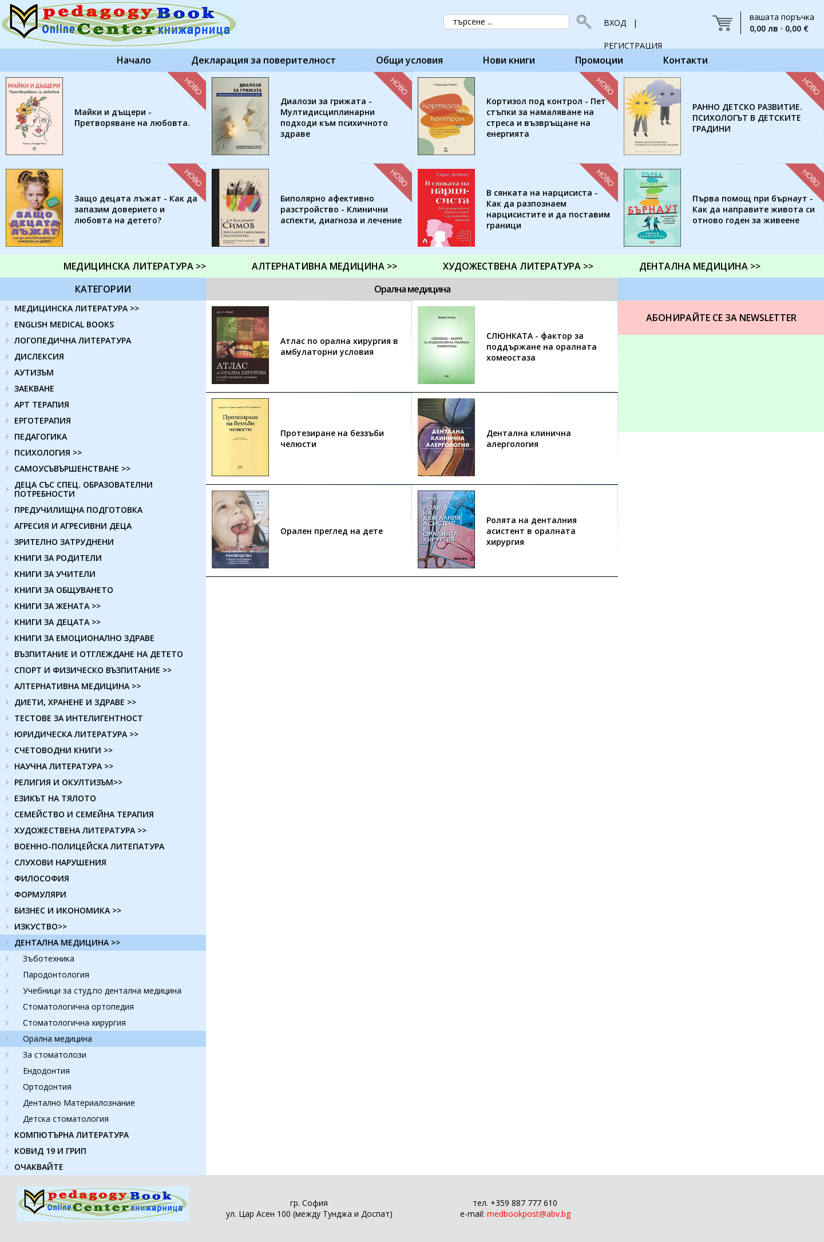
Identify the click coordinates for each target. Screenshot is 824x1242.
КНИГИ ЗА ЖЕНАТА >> (57, 605)
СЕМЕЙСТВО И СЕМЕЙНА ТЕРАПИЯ (84, 814)
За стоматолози (54, 1054)
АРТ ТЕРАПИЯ (41, 404)
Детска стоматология (66, 1118)
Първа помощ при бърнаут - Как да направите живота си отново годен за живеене (753, 209)
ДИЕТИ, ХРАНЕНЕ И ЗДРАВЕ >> (75, 702)
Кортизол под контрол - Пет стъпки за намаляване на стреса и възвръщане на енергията (546, 117)
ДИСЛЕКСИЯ (39, 356)
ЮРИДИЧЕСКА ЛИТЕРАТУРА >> (76, 734)
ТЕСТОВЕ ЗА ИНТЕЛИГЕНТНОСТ (78, 718)
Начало (134, 60)
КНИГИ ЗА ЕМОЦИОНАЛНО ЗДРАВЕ (84, 637)
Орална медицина (57, 1038)
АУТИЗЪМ (34, 372)
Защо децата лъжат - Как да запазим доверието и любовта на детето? (135, 209)
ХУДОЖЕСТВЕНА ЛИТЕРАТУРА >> (518, 266)
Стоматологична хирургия (74, 1022)
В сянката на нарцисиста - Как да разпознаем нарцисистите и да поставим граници (548, 209)
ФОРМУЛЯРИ (40, 894)
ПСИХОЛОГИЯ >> (48, 452)
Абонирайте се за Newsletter (721, 317)
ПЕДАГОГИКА (40, 436)
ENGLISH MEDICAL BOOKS (64, 324)
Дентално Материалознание (79, 1102)
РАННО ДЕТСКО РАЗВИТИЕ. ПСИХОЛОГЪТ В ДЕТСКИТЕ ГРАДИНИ (747, 117)
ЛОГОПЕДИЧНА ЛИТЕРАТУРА (72, 340)
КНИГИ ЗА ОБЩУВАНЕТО (63, 589)
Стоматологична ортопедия (78, 1006)
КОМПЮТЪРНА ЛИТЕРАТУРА (71, 1134)
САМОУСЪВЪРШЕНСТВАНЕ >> (72, 468)
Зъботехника (48, 958)
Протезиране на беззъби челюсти (332, 438)
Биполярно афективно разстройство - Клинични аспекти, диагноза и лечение (341, 209)
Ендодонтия (46, 1070)
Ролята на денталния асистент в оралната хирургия (531, 531)
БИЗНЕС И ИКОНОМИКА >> (67, 910)
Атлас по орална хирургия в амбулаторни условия (339, 346)
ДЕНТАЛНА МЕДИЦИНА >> (699, 266)
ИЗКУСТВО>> (40, 926)
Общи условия (409, 60)
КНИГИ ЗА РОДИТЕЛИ (58, 557)
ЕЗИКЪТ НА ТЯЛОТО (55, 798)
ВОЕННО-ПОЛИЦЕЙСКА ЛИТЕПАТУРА (89, 846)
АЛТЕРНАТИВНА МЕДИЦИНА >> (324, 266)
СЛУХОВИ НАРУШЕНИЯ (60, 862)
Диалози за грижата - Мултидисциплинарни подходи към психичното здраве (334, 117)
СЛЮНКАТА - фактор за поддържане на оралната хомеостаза (541, 346)
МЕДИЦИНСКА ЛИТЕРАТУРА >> (135, 266)
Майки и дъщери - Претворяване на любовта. (132, 117)
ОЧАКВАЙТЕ (39, 1166)
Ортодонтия (47, 1086)
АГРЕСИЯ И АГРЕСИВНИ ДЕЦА (73, 525)
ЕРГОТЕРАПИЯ (42, 420)
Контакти (685, 60)
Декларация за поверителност (263, 60)
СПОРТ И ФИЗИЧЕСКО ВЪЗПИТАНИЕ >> (93, 669)
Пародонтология (56, 974)
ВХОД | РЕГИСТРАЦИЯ (633, 25)
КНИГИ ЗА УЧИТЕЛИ (55, 573)
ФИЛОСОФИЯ (41, 878)
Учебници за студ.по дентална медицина (102, 990)
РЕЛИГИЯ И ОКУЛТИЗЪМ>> (68, 782)
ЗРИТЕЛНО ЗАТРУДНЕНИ (64, 541)
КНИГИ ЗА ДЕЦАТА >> (57, 621)
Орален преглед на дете (331, 530)
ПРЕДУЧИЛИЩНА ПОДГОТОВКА (78, 509)
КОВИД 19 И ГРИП (50, 1150)
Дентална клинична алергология (528, 438)
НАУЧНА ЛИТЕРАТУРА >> (63, 766)
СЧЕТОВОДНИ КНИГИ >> (63, 750)
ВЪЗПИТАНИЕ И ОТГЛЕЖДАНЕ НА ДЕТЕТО (98, 653)
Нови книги (509, 60)
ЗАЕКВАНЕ (34, 388)
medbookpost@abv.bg (529, 1213)
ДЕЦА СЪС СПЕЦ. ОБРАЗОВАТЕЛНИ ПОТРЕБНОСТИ (83, 489)
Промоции (599, 60)
